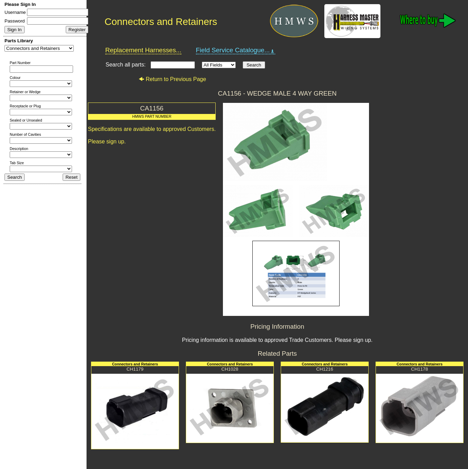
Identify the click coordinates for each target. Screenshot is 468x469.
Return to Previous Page (172, 79)
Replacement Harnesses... (143, 50)
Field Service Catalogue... (236, 50)
